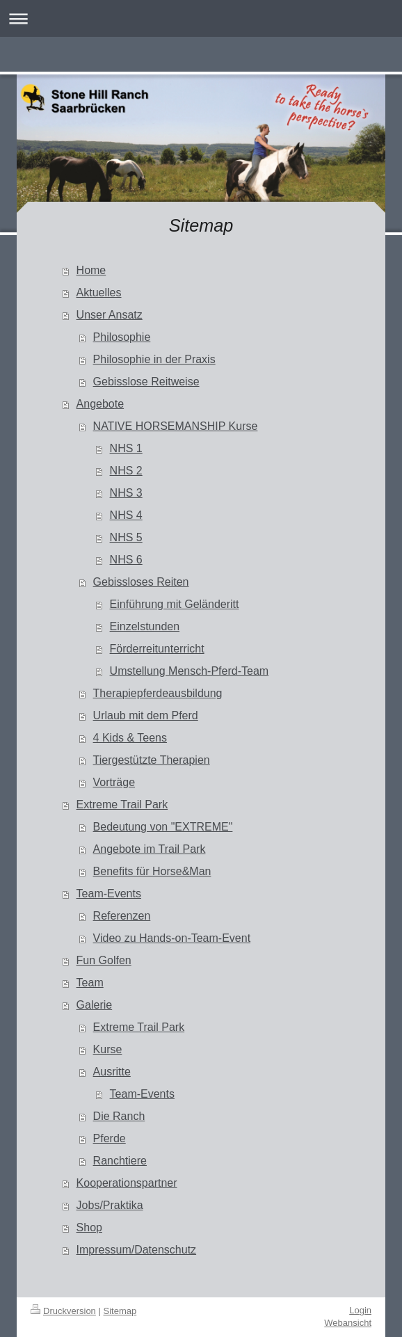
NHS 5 (126, 537)
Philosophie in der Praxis (154, 359)
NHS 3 (126, 493)
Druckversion (63, 1311)
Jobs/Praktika (110, 1205)
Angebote (100, 404)
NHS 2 (126, 471)
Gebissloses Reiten (141, 582)
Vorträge (114, 782)
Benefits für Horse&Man (152, 871)
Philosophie (122, 337)
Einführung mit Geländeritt (174, 604)
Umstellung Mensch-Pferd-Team (189, 671)
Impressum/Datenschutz (137, 1250)
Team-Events (109, 893)
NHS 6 (126, 560)
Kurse (107, 1049)
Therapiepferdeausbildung (158, 693)
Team (90, 982)
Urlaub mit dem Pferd (145, 715)
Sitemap (120, 1311)
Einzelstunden (145, 626)
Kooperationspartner (127, 1183)
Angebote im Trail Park (149, 849)
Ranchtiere (120, 1161)
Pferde (109, 1138)
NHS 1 (126, 448)
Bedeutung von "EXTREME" (163, 827)
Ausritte (112, 1072)
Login (360, 1310)
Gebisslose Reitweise (146, 381)
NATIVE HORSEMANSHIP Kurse (175, 426)
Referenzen (122, 916)
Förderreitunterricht (157, 649)
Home (91, 270)
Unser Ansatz (110, 315)
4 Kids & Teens (130, 738)
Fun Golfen (104, 960)
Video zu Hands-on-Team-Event (172, 938)
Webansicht (347, 1323)
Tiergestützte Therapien (151, 760)
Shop (89, 1227)
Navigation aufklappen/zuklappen (201, 18)
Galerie (95, 1005)
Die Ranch (119, 1116)
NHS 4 (126, 515)
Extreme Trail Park (122, 804)
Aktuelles (99, 292)
